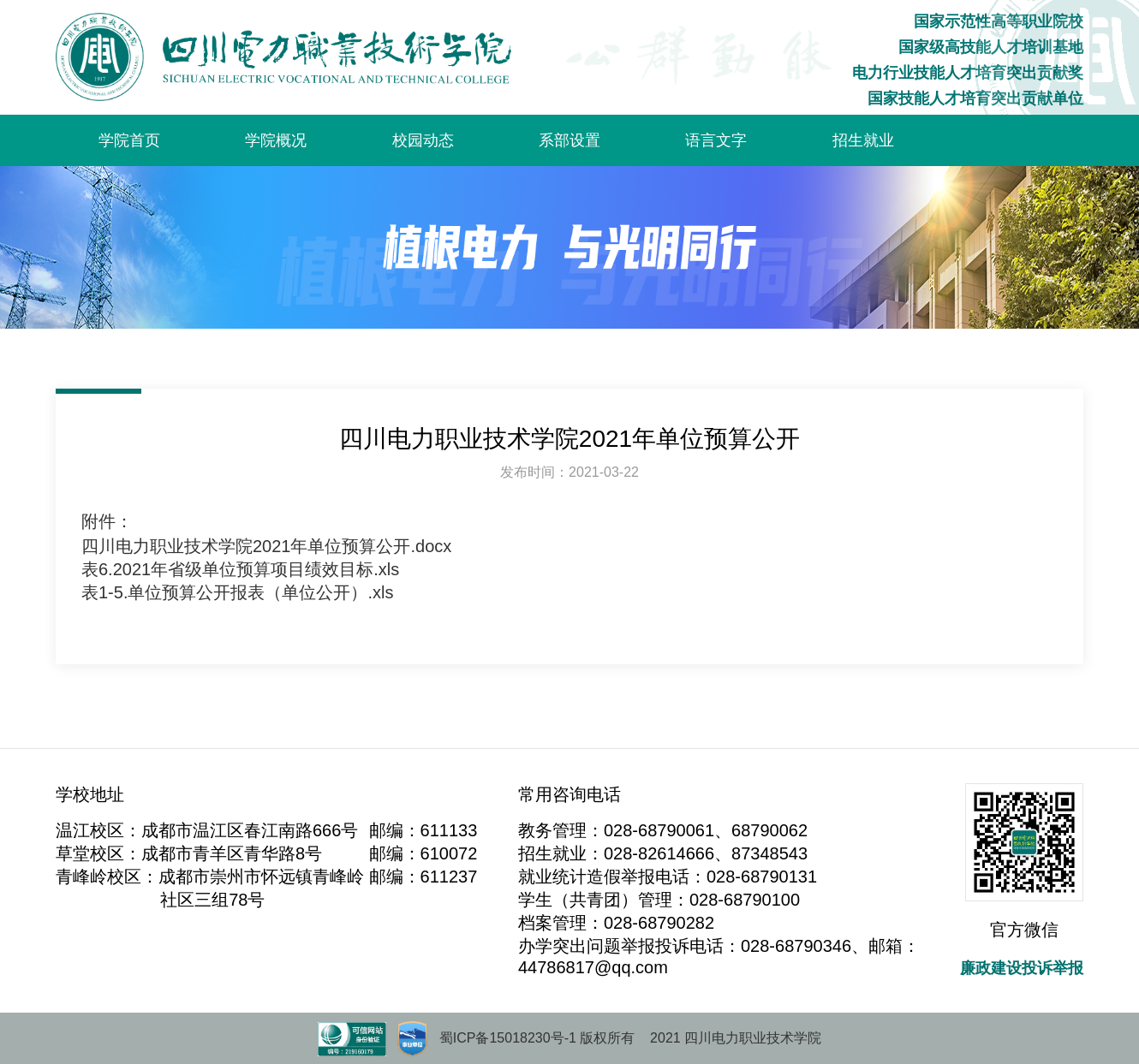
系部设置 (569, 140)
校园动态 (423, 140)
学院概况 (276, 140)
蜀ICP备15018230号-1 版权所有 (537, 1038)
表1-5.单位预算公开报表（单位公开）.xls (237, 592)
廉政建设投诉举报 (1021, 968)
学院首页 (129, 140)
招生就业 (863, 140)
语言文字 (716, 140)
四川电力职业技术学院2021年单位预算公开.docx (266, 546)
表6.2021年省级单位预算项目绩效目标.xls (240, 569)
